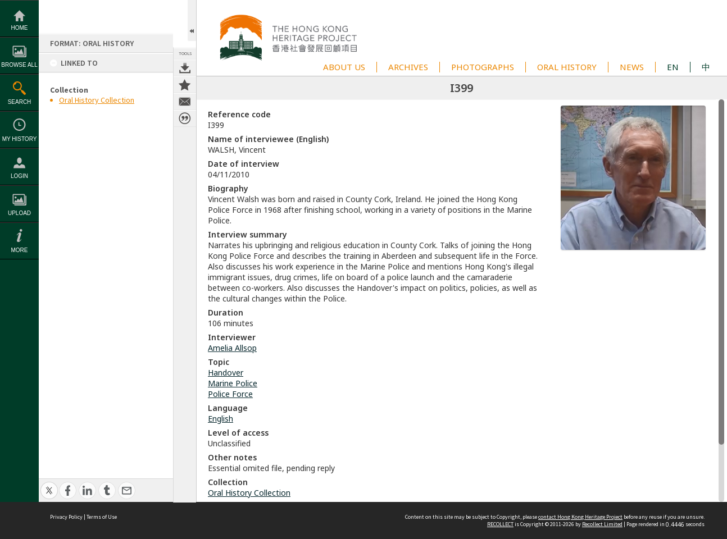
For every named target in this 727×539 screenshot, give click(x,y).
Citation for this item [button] (185, 118)
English (220, 418)
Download (185, 68)
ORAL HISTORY (567, 66)
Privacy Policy (66, 516)
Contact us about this (185, 101)
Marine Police (232, 383)
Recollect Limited (602, 524)
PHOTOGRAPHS (482, 66)
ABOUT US (344, 66)
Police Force (230, 394)
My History (19, 139)
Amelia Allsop (232, 347)
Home (19, 28)
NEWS (632, 66)
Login (19, 176)
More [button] (19, 250)
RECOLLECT (500, 524)
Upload (19, 213)
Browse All (19, 65)
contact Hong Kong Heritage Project (580, 516)
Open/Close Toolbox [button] (192, 20)
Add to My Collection (185, 84)
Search (19, 102)
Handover (225, 372)
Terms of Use (102, 516)
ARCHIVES (408, 66)
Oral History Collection (96, 100)
